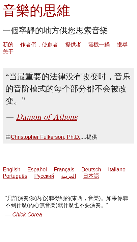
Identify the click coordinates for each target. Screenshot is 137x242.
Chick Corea (27, 214)
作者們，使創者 (39, 44)
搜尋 (122, 44)
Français (64, 169)
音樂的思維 (36, 10)
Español (37, 169)
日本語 (91, 176)
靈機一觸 (99, 44)
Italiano (117, 169)
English (11, 169)
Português (15, 176)
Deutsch (91, 169)
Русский (44, 176)
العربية (68, 176)
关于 (8, 51)
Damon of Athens (46, 117)
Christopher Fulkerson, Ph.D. (45, 137)
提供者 (73, 44)
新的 (8, 44)
